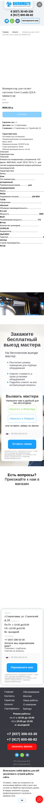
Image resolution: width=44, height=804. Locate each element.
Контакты (9, 696)
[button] (30, 20)
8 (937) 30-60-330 (22, 11)
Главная (5, 32)
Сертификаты (11, 708)
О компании (29, 704)
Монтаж (27, 696)
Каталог (15, 32)
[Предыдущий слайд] (2, 303)
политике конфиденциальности (17, 457)
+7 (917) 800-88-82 (22, 739)
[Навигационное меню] (39, 4)
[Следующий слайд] (42, 303)
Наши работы (30, 700)
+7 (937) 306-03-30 (15, 639)
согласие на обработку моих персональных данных (17, 454)
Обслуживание (31, 692)
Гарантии (9, 700)
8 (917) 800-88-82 (22, 15)
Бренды (27, 708)
